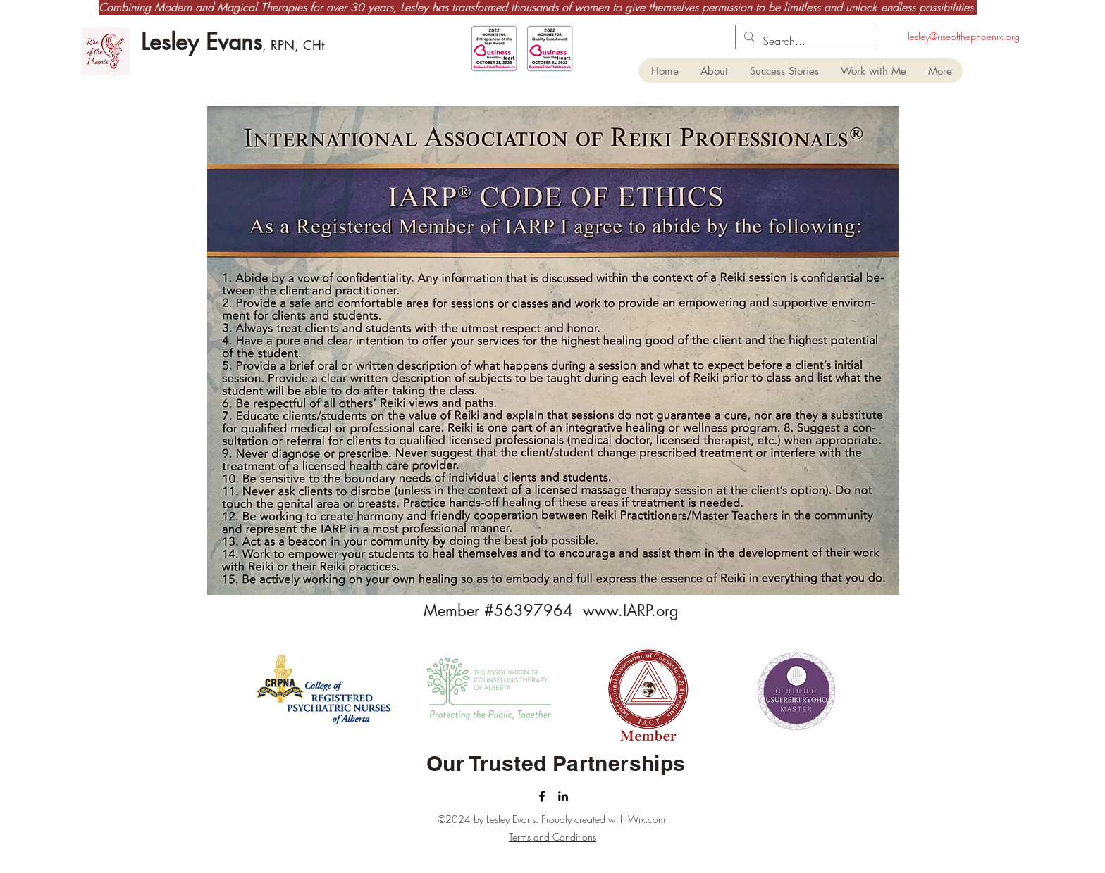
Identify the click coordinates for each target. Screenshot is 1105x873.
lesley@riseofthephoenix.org (964, 36)
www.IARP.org (631, 610)
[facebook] (542, 796)
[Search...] (805, 40)
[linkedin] (563, 796)
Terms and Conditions (552, 836)
